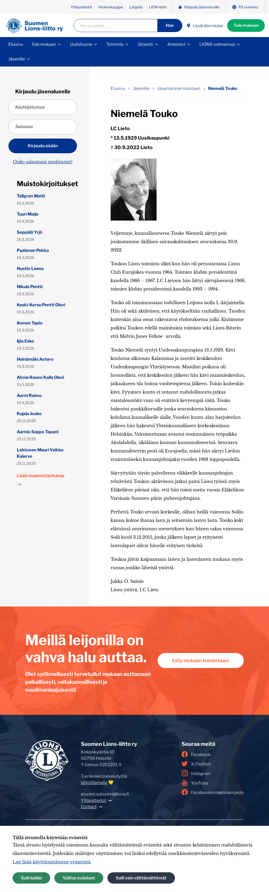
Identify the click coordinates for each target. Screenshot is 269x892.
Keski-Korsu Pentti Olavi (41, 304)
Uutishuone (81, 44)
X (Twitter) (196, 764)
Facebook (196, 754)
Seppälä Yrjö (29, 232)
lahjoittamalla (94, 782)
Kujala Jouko (29, 413)
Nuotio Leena (30, 268)
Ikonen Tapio (30, 322)
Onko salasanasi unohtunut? (43, 161)
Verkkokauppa (110, 7)
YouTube (195, 782)
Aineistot (176, 44)
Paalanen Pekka (33, 250)
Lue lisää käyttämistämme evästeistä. (52, 861)
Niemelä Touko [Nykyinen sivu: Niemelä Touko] (222, 88)
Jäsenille (16, 59)
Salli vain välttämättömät (141, 877)
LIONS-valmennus (217, 44)
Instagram (196, 773)
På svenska (245, 7)
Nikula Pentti (30, 286)
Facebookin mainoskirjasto (213, 792)
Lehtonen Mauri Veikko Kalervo (40, 453)
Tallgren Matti (31, 195)
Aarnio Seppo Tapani (38, 431)
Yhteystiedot (81, 7)
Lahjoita (136, 7)
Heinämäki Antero (35, 359)
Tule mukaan (246, 25)
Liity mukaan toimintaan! (200, 660)
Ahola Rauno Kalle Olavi (40, 377)
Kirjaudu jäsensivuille (198, 7)
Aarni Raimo (29, 395)
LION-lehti (157, 7)
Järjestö (145, 44)
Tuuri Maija (27, 214)
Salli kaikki (31, 877)
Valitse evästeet (79, 877)
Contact (89, 806)
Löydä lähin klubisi (205, 25)
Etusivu (15, 44)
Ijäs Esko (25, 341)
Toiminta (114, 44)
